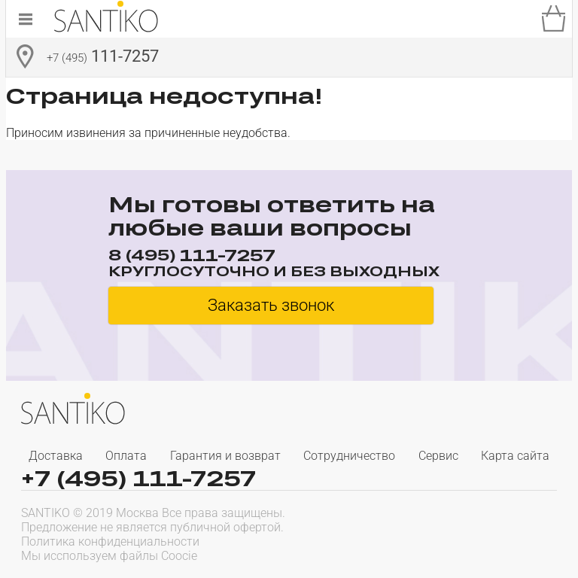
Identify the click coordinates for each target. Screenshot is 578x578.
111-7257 (103, 58)
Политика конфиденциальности (110, 541)
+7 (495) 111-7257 (138, 478)
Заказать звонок (271, 305)
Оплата (126, 456)
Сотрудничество (349, 456)
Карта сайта (515, 456)
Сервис (438, 456)
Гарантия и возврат (225, 456)
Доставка (56, 456)
